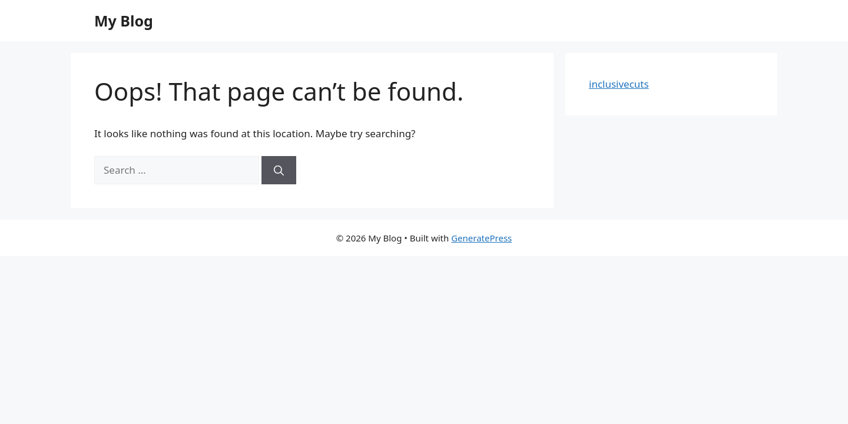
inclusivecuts (619, 84)
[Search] (278, 170)
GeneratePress (481, 238)
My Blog (123, 21)
